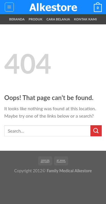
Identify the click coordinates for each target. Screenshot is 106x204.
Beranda (17, 19)
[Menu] (9, 7)
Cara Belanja (58, 19)
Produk (35, 19)
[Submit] (96, 130)
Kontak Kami (85, 19)
